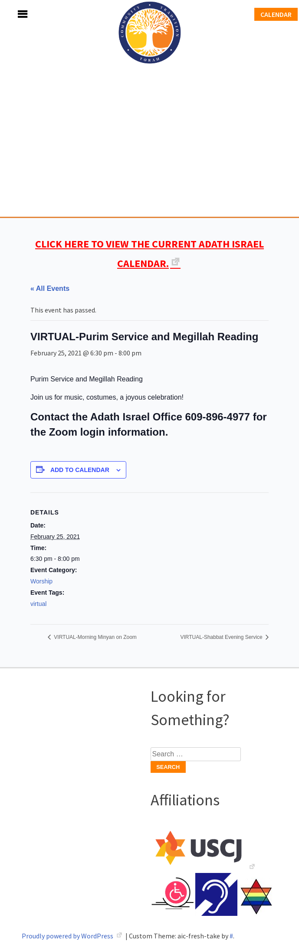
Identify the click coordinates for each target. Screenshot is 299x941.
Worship (41, 581)
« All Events (49, 288)
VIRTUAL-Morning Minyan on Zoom (95, 637)
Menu (13, 14)
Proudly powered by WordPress (68, 935)
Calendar (276, 14)
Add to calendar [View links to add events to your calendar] (79, 469)
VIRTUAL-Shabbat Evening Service (222, 637)
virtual (38, 603)
